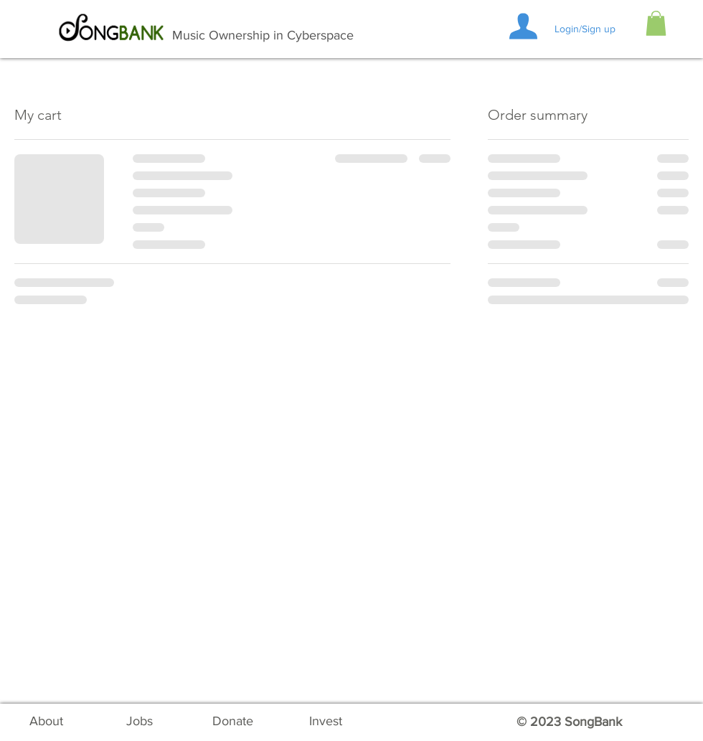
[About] (46, 721)
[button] (656, 23)
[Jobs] (139, 721)
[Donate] (232, 721)
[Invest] (326, 721)
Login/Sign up (585, 28)
